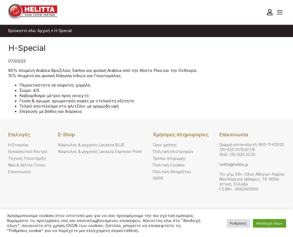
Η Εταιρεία (18, 145)
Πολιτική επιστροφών (173, 151)
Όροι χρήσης (165, 145)
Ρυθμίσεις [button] (238, 223)
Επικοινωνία (19, 172)
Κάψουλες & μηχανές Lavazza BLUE (91, 145)
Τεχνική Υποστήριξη (27, 158)
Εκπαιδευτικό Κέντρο (27, 151)
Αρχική (43, 30)
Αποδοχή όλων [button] (269, 223)
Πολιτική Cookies (169, 165)
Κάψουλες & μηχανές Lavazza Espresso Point (100, 151)
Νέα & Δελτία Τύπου (27, 165)
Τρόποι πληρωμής (169, 158)
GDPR (158, 178)
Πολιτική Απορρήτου (172, 172)
